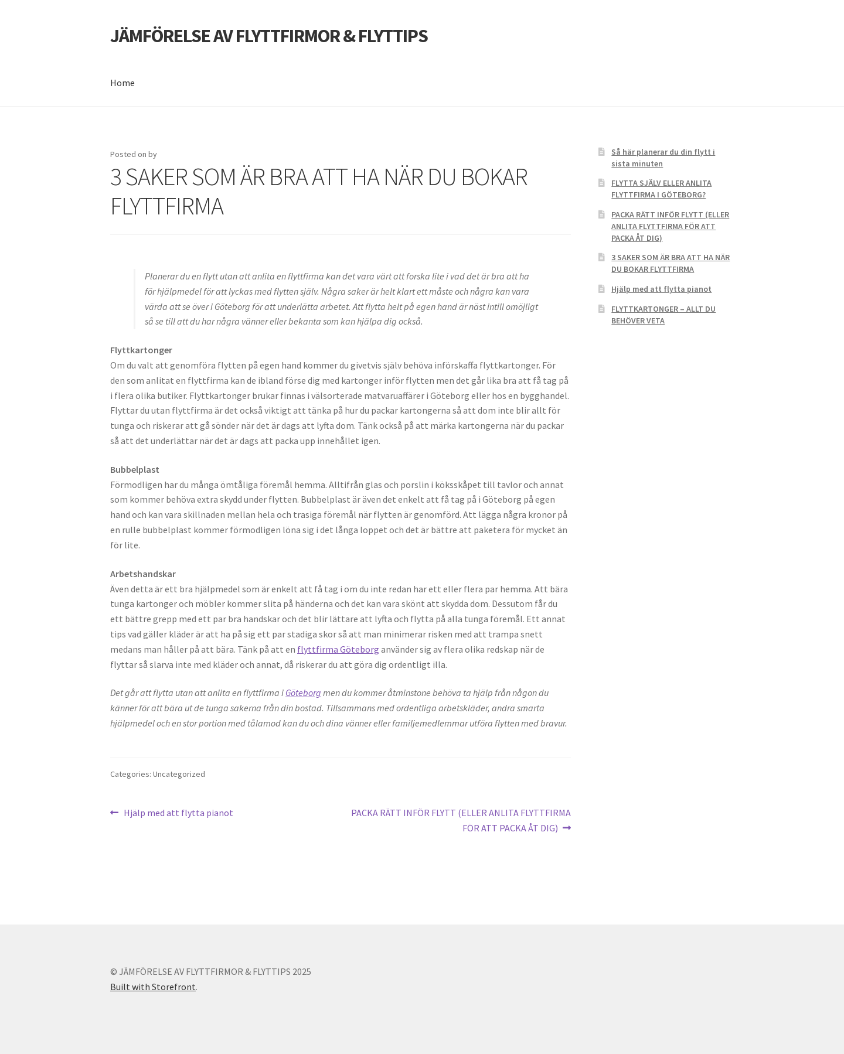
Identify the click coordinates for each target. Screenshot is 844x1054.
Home (122, 82)
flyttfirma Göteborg (338, 649)
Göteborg (303, 692)
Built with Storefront (153, 986)
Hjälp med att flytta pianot (178, 813)
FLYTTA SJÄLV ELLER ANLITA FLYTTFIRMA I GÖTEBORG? (661, 189)
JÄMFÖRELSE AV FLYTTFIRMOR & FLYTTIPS (269, 35)
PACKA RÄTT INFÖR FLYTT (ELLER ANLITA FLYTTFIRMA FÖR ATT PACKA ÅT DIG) (460, 820)
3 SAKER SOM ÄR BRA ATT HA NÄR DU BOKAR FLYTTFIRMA (670, 263)
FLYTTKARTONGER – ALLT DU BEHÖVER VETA (663, 314)
